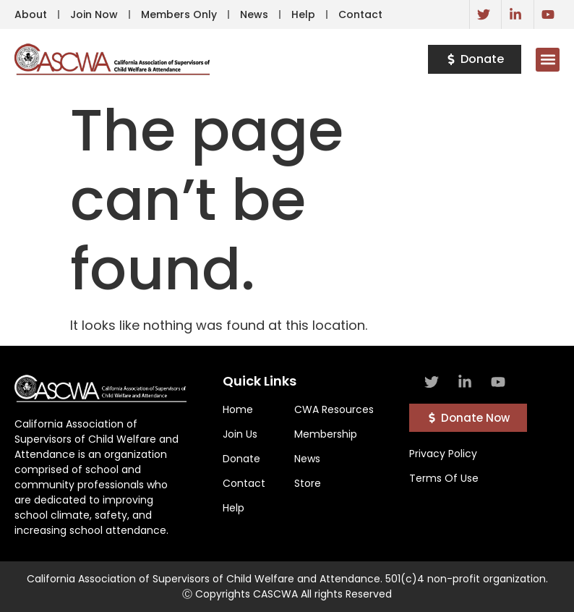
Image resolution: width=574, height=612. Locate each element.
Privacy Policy (443, 453)
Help (303, 14)
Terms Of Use (444, 478)
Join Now (94, 14)
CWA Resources (334, 409)
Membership (325, 434)
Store (307, 483)
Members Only (179, 14)
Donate (241, 458)
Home (238, 409)
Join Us (240, 434)
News (254, 14)
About (30, 14)
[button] (548, 60)
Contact (360, 14)
